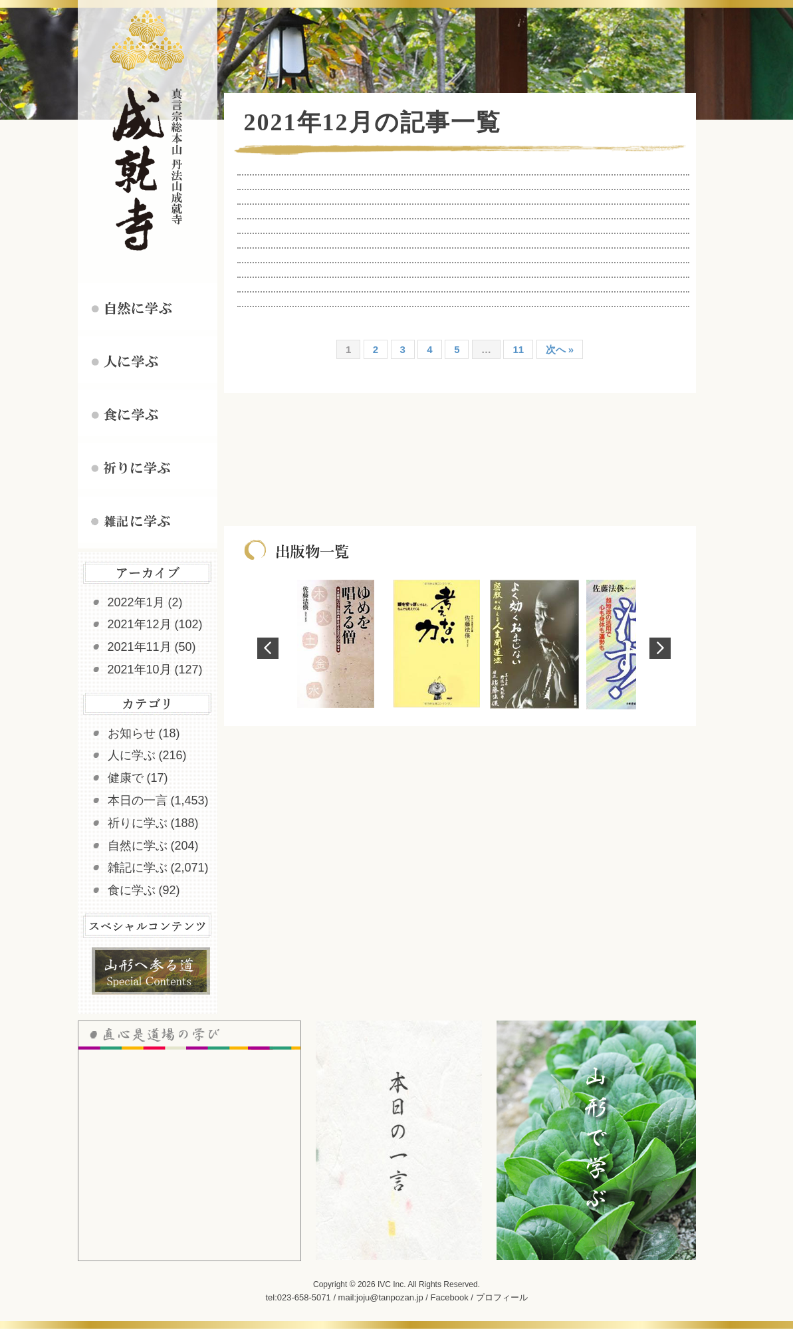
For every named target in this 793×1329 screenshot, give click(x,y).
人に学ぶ (132, 755)
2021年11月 (139, 647)
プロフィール (502, 1297)
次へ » (560, 349)
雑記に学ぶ (138, 867)
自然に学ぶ (138, 845)
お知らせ (132, 733)
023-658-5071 (304, 1297)
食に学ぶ (132, 890)
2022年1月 (136, 602)
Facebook (450, 1297)
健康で (126, 778)
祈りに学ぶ (138, 823)
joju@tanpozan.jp (389, 1297)
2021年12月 (139, 624)
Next (660, 648)
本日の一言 (138, 800)
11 (518, 349)
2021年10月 (139, 669)
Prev (268, 648)
